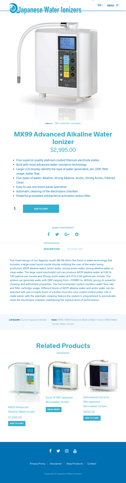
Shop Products (74, 463)
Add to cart (41, 208)
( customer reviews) (68, 123)
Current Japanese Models (34, 319)
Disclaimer (56, 463)
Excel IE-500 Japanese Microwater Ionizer (59, 399)
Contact (91, 463)
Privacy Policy (37, 463)
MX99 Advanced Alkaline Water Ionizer (84, 319)
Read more (53, 409)
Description (52, 248)
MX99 (60, 319)
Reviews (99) (75, 248)
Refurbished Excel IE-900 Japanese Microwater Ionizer (96, 401)
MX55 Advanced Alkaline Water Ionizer (21, 409)
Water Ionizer (67, 323)
